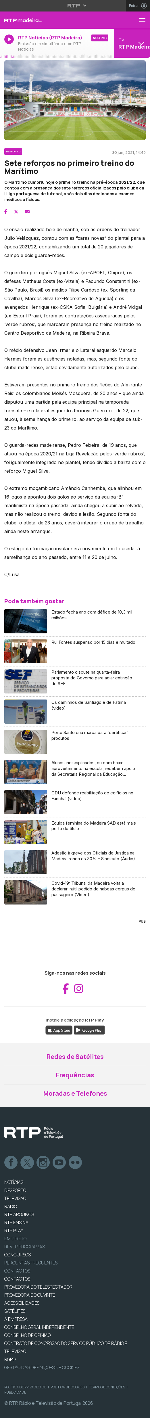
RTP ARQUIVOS (19, 1214)
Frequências (75, 1075)
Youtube (59, 1163)
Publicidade (15, 1392)
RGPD (10, 1359)
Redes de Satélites (75, 1056)
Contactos (17, 1271)
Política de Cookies (67, 1387)
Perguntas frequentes (30, 1263)
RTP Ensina (16, 1222)
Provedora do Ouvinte (29, 1295)
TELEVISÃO (15, 1198)
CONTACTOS (17, 1279)
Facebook (11, 1163)
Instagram (43, 1163)
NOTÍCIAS (13, 1182)
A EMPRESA (16, 1319)
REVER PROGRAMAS (24, 1246)
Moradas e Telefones (75, 1093)
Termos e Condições (107, 1387)
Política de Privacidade (25, 1387)
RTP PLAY (13, 1230)
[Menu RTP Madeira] (144, 20)
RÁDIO (10, 1206)
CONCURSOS (17, 1255)
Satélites (14, 1311)
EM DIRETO (15, 1238)
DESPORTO (15, 1190)
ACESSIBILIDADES (21, 1303)
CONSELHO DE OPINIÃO (27, 1335)
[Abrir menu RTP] (75, 5)
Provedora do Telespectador (38, 1287)
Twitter (27, 1163)
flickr (75, 1163)
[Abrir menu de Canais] (131, 43)
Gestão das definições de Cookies (41, 1367)
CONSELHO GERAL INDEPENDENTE (39, 1327)
